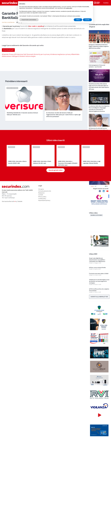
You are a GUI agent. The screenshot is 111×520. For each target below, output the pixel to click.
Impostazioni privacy (44, 253)
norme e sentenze (8, 75)
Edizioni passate (96, 156)
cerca (105, 3)
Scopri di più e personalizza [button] (29, 19)
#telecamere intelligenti (10, 109)
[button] (91, 3)
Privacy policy (42, 250)
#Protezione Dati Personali (23, 107)
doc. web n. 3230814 (36, 79)
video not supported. (99, 13)
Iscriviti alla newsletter (99, 296)
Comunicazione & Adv (44, 244)
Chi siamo (41, 242)
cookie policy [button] (69, 8)
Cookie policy (42, 251)
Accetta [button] (87, 19)
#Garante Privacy (8, 107)
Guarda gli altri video (56, 223)
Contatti (40, 248)
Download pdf (8, 103)
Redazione (41, 246)
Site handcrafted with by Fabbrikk (12, 254)
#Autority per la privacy (41, 107)
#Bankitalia (75, 107)
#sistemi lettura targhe (27, 109)
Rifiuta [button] (78, 19)
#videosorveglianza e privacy (60, 107)
